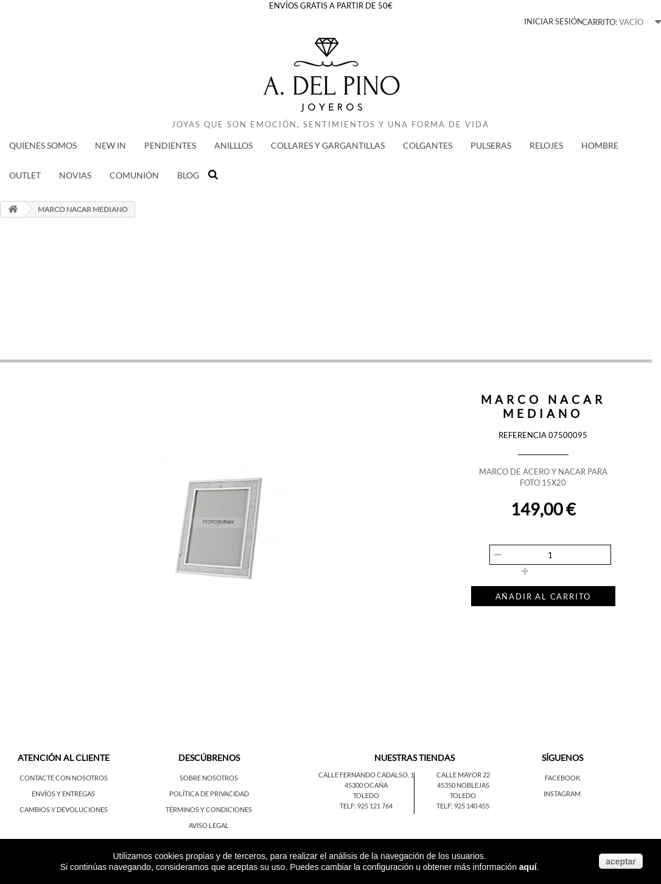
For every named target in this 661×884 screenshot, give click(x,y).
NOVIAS (75, 175)
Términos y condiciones (209, 809)
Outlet (25, 175)
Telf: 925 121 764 (366, 806)
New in (110, 145)
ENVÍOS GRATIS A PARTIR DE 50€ (331, 5)
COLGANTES (427, 145)
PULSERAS (490, 145)
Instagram (562, 793)
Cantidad (487, 535)
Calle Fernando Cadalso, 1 (366, 775)
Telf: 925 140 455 (462, 806)
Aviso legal (209, 825)
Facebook (562, 778)
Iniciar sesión (553, 21)
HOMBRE (599, 145)
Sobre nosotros (209, 778)
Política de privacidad (209, 793)
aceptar (621, 861)
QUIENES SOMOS (43, 145)
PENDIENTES (170, 145)
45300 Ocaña (366, 785)
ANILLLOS (233, 145)
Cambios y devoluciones (63, 809)
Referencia (522, 435)
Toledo (366, 795)
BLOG (188, 175)
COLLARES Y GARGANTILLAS (328, 145)
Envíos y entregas (63, 793)
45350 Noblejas (463, 785)
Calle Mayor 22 (463, 775)
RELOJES (546, 145)
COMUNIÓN (134, 175)
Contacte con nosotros (63, 778)
